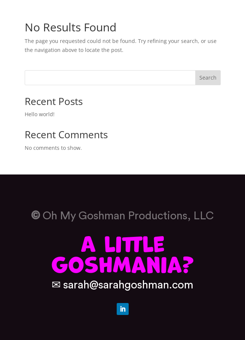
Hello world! (40, 114)
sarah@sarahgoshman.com (128, 285)
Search (208, 77)
